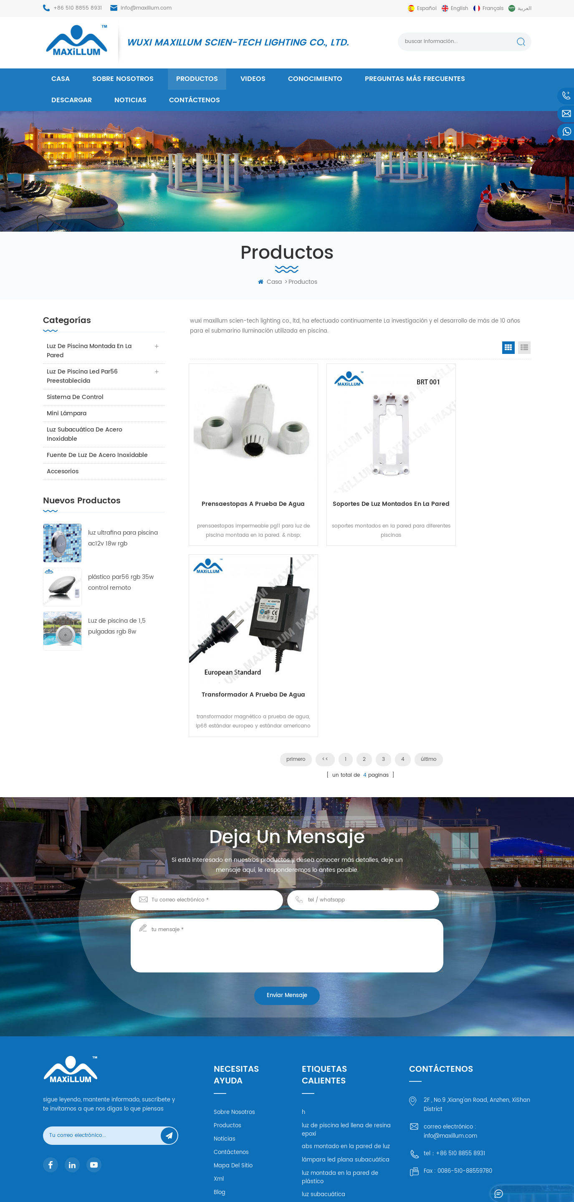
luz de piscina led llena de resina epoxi (346, 1019)
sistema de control (75, 397)
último (429, 552)
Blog (219, 1082)
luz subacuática (323, 1084)
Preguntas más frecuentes (415, 78)
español (427, 9)
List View (524, 347)
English (459, 9)
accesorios (63, 471)
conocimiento (315, 78)
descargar (71, 100)
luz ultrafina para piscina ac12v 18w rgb (123, 538)
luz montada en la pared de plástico (340, 1067)
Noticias (130, 100)
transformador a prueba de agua (478, 489)
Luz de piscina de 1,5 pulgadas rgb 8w (117, 626)
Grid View (508, 347)
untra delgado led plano (335, 1124)
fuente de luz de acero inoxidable (97, 455)
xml (219, 1068)
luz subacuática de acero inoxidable (85, 434)
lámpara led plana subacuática (345, 1049)
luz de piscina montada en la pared (89, 350)
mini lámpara (67, 413)
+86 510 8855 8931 (77, 8)
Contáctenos (194, 100)
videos (253, 78)
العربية (524, 9)
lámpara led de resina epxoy (341, 1110)
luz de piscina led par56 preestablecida (82, 376)
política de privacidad (243, 1095)
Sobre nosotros (123, 78)
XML (489, 1183)
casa (60, 78)
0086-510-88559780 (464, 1060)
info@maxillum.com (146, 8)
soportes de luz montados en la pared (360, 489)
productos (197, 78)
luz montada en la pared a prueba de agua (338, 1141)
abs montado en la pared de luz (346, 1036)
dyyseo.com (416, 1183)
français (493, 9)
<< (325, 552)
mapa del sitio (233, 1055)
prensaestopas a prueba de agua (242, 489)
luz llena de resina (326, 1097)
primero (296, 552)
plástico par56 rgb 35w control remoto (121, 582)
